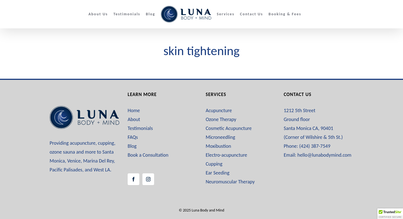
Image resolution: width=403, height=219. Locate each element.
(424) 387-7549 (315, 146)
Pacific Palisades (66, 170)
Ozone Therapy (221, 119)
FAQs (133, 137)
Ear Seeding (217, 173)
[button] (390, 213)
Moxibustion (218, 146)
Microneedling (220, 137)
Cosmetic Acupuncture (229, 128)
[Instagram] (148, 179)
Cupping (214, 164)
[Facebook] (133, 179)
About (134, 119)
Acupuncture (219, 110)
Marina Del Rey (98, 161)
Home (134, 110)
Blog (132, 146)
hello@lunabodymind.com (324, 155)
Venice (74, 161)
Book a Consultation (148, 155)
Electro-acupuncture (226, 155)
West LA (102, 170)
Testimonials (140, 128)
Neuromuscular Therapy (230, 182)
